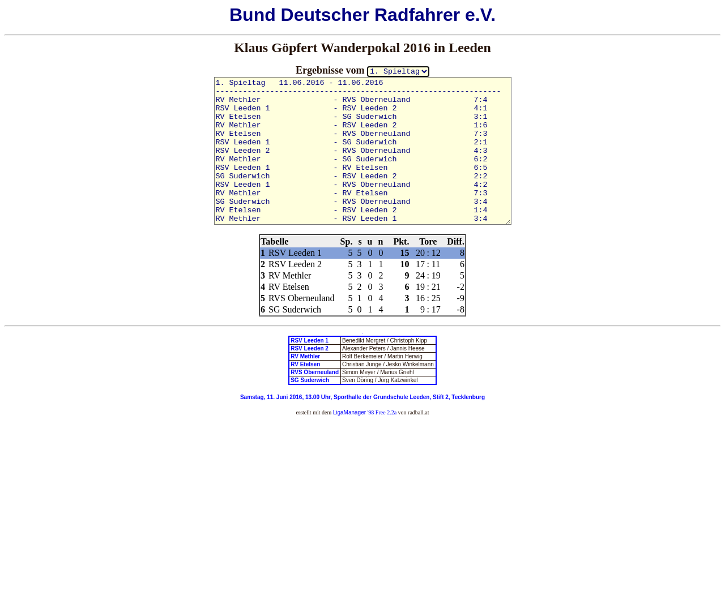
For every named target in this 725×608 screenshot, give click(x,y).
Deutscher (325, 15)
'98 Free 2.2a (381, 412)
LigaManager (349, 412)
